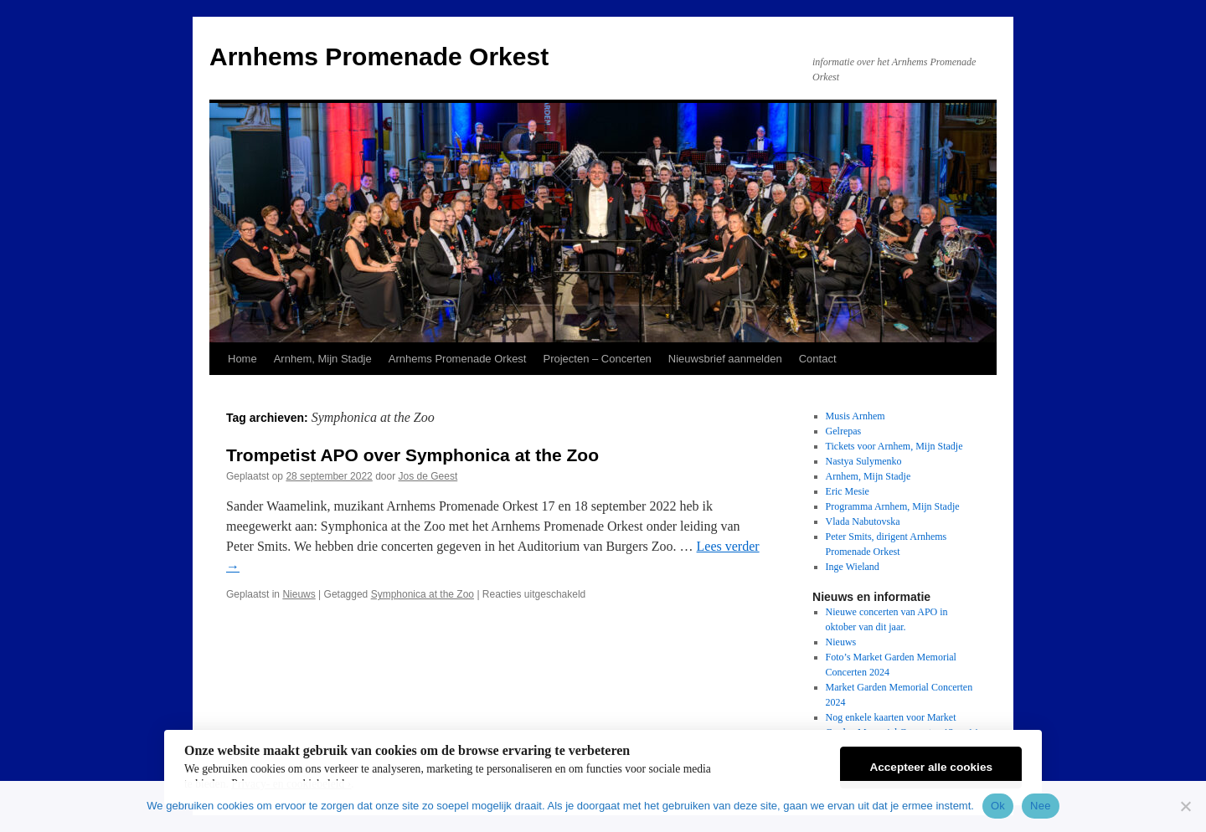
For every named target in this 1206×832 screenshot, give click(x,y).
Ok (998, 805)
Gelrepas (844, 431)
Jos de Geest (428, 476)
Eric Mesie (847, 491)
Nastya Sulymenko (864, 461)
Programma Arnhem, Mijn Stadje (893, 506)
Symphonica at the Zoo (422, 594)
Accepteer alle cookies (930, 767)
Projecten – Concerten (597, 358)
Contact (818, 358)
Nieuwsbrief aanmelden (725, 358)
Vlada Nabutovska (863, 521)
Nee (1040, 805)
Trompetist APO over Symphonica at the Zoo (412, 455)
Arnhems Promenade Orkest (379, 56)
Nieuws (298, 594)
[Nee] (1185, 806)
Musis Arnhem (855, 416)
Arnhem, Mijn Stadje (323, 358)
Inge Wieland (852, 567)
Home (242, 358)
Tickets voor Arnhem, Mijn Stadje (894, 446)
